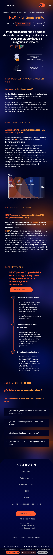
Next (10, 23)
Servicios (13, 12)
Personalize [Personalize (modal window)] (42, 552)
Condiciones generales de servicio (26, 504)
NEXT (17, 140)
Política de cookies (26, 484)
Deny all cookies (28, 552)
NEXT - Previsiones (24, 12)
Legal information (19, 537)
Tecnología (39, 23)
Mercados (26, 472)
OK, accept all (13, 552)
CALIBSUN (6, 12)
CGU (26, 497)
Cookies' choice (34, 537)
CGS (26, 491)
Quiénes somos (26, 478)
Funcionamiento (23, 23)
